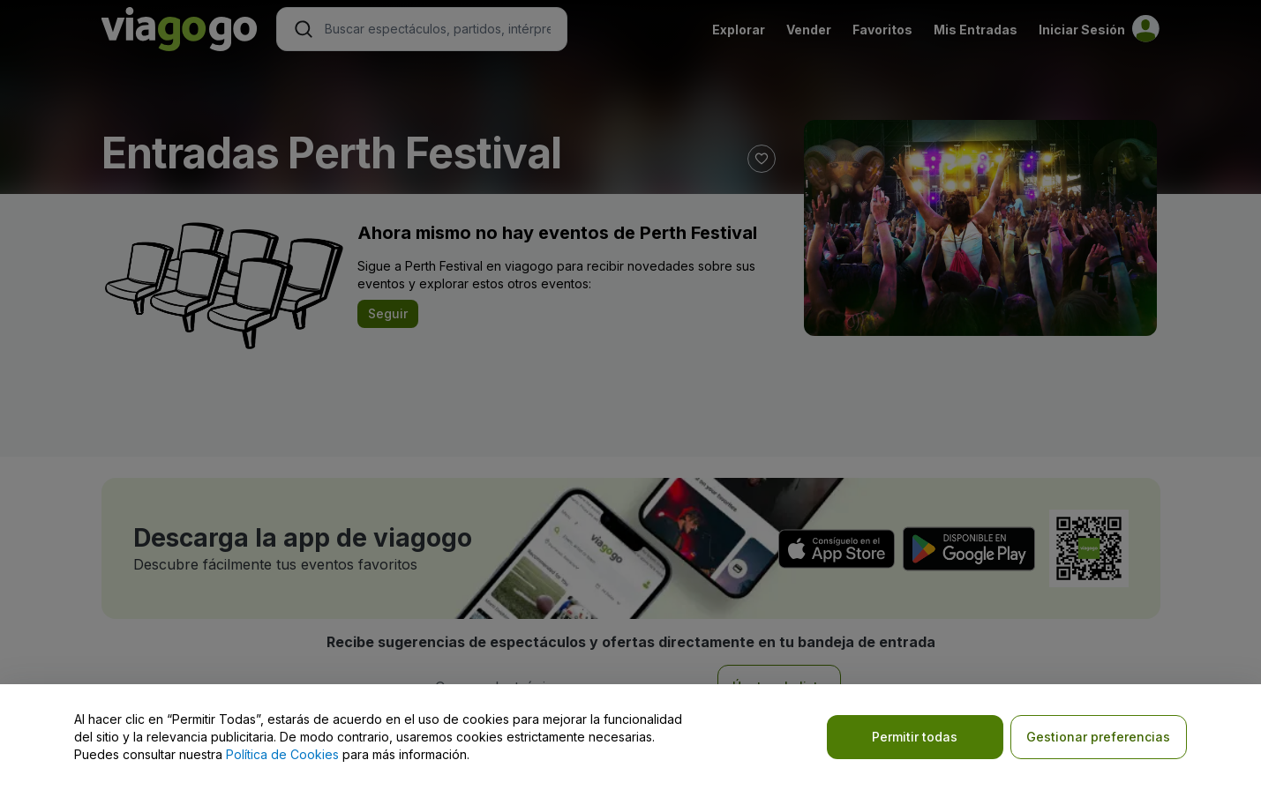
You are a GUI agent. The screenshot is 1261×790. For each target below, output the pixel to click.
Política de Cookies (282, 754)
